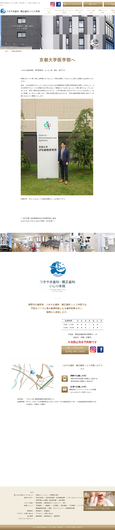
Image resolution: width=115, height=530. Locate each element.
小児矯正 (72, 505)
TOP (31, 492)
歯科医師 (39, 516)
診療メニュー (102, 11)
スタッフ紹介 (91, 11)
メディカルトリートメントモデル (78, 497)
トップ (49, 11)
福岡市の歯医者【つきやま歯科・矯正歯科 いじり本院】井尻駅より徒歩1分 (60, 527)
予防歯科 (39, 505)
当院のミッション (42, 495)
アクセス (39, 513)
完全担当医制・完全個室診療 (55, 497)
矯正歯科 (64, 505)
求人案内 (30, 516)
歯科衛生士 (48, 516)
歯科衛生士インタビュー (52, 503)
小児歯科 (56, 505)
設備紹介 (47, 511)
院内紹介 (30, 511)
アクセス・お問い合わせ (25, 513)
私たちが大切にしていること (64, 11)
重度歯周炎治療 (41, 508)
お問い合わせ (48, 513)
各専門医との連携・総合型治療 (46, 500)
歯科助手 (57, 516)
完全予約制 (39, 497)
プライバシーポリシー (25, 518)
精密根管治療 (70, 508)
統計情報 (62, 500)
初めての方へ (79, 11)
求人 (64, 503)
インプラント (82, 505)
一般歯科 (47, 505)
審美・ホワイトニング (56, 508)
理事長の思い (54, 495)
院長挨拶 (39, 503)
